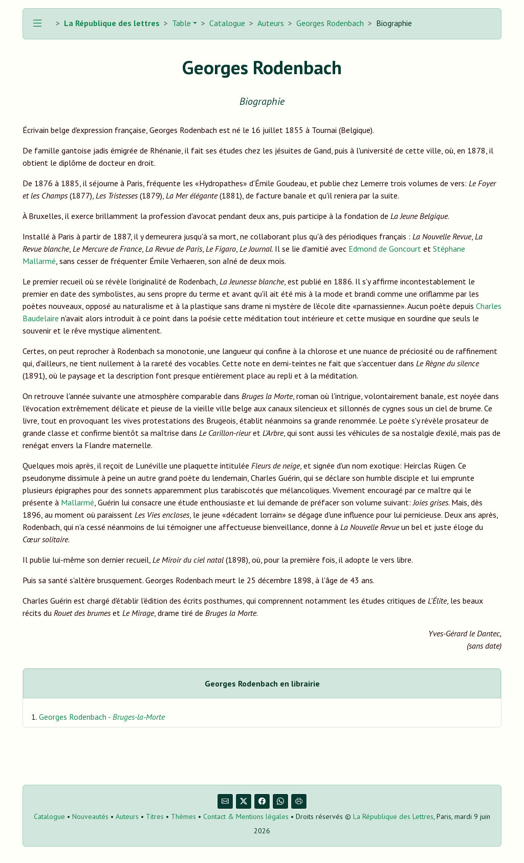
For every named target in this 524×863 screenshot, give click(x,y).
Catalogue (227, 23)
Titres (155, 816)
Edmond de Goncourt (384, 249)
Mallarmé (77, 502)
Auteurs (270, 23)
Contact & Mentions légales (246, 816)
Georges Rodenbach (330, 23)
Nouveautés (90, 816)
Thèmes (183, 816)
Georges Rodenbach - (102, 717)
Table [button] (180, 23)
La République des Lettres (393, 816)
